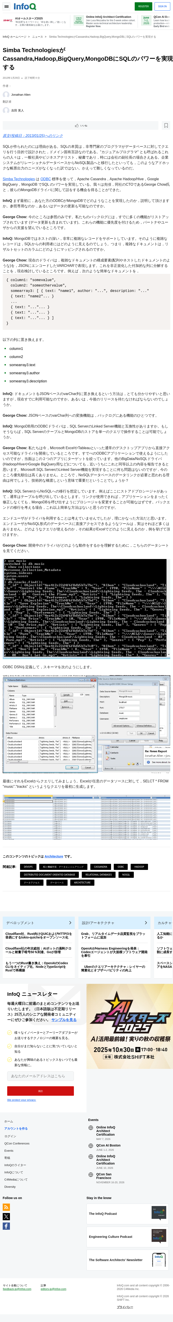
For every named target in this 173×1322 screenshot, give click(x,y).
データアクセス (33, 877)
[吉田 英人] (8, 110)
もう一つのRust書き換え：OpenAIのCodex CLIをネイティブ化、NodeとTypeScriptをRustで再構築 (38, 965)
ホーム (10, 1124)
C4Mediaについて (18, 1182)
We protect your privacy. (21, 1100)
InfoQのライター (17, 1167)
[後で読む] (32, 125)
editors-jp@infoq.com (54, 1295)
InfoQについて (15, 1174)
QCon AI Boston (108, 1148)
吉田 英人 (19, 110)
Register (142, 5)
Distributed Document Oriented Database (51, 869)
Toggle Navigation (9, 5)
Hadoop (141, 862)
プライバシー (124, 1313)
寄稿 (9, 1160)
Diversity (11, 1189)
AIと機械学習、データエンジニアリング (65, 862)
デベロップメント (22, 922)
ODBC (47, 179)
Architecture (55, 851)
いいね (17, 125)
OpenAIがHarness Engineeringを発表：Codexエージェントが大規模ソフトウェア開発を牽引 (116, 950)
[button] (37, 1091)
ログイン (12, 1139)
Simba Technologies (21, 179)
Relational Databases (100, 869)
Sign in (160, 5)
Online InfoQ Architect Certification (105, 1133)
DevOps (30, 862)
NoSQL (128, 869)
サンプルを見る (64, 1020)
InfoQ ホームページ (16, 36)
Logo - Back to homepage (27, 5)
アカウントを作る (18, 1131)
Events (10, 1153)
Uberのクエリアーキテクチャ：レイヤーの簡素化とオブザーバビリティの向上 (115, 967)
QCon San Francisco (104, 1178)
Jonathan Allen (22, 94)
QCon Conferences (18, 1146)
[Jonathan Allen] (8, 94)
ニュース (39, 36)
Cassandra (102, 862)
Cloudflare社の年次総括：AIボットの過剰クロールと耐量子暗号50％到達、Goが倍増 (40, 949)
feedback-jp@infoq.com (19, 1295)
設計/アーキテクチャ (100, 922)
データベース (59, 877)
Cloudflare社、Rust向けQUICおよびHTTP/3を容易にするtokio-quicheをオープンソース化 (40, 934)
